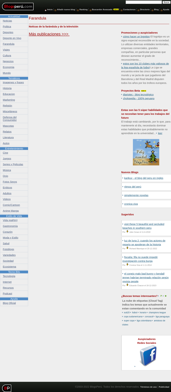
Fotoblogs (8, 249)
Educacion (9, 94)
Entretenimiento (14, 148)
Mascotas (8, 125)
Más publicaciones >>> (49, 34)
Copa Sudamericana (133, 316)
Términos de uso (148, 387)
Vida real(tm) (10, 220)
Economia (8, 67)
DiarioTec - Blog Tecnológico (138, 94)
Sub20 (127, 312)
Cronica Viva (131, 204)
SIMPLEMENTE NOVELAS (136, 195)
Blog (156, 9)
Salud (6, 243)
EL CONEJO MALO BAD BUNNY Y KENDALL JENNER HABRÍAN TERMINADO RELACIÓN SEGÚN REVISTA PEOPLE (146, 277)
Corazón (7, 231)
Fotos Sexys (10, 181)
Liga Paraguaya (162, 316)
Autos (6, 143)
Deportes (8, 32)
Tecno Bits (14, 272)
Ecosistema (9, 266)
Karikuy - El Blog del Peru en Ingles (143, 178)
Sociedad (8, 260)
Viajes (6, 49)
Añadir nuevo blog (66, 9)
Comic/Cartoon (11, 205)
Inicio (50, 9)
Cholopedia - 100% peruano (138, 98)
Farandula (8, 44)
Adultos (7, 193)
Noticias (7, 20)
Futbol (134, 312)
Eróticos (7, 187)
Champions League (157, 312)
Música (7, 170)
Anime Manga (11, 210)
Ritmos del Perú (132, 186)
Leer (160, 133)
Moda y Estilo (10, 237)
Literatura (8, 137)
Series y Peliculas (13, 164)
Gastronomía (10, 226)
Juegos (7, 158)
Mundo (7, 73)
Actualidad (14, 16)
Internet (7, 282)
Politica (7, 26)
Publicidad (164, 387)
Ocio (5, 176)
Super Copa (129, 320)
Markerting (9, 99)
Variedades (9, 255)
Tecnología (9, 276)
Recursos (8, 287)
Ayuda (166, 9)
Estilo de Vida (14, 216)
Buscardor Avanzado (102, 9)
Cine (5, 152)
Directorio (145, 9)
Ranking (83, 9)
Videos (7, 199)
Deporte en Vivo (12, 38)
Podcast (7, 293)
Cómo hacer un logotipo (136, 36)
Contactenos (129, 9)
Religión (7, 105)
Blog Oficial (9, 303)
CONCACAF (149, 316)
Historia (7, 88)
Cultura (7, 55)
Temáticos (14, 78)
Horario (143, 312)
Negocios (8, 61)
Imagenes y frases (13, 82)
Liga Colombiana (144, 320)
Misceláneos (10, 111)
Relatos (7, 131)
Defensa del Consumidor (10, 118)
